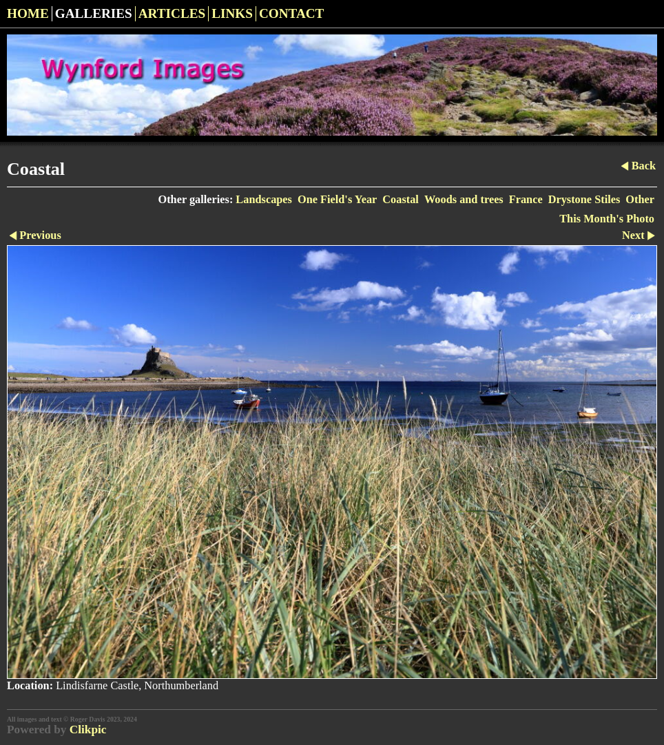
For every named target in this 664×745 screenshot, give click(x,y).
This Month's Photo (606, 218)
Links (232, 13)
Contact (291, 13)
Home (28, 13)
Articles (171, 13)
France (526, 199)
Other (639, 199)
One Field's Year (337, 199)
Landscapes (264, 199)
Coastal (400, 199)
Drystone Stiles (584, 199)
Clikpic (88, 729)
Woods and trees (464, 199)
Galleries (93, 13)
